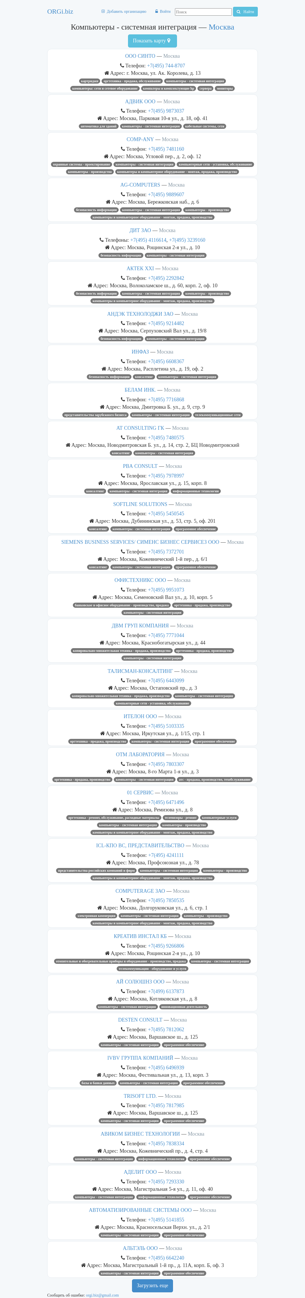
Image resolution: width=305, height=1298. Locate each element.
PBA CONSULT (140, 466)
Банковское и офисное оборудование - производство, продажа (122, 605)
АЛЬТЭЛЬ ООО (140, 1248)
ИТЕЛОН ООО (140, 716)
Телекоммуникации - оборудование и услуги (152, 968)
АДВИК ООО (140, 101)
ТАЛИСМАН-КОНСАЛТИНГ (140, 671)
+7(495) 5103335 (166, 726)
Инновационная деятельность (184, 1006)
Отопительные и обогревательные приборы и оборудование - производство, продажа (121, 961)
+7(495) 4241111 (166, 855)
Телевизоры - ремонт (181, 817)
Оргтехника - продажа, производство (202, 605)
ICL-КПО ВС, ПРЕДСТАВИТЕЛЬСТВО (140, 845)
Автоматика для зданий (99, 126)
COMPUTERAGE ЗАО (140, 891)
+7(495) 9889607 (166, 194)
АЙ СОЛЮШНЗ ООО (140, 981)
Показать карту (151, 40)
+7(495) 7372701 (166, 551)
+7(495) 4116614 (148, 240)
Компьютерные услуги (219, 817)
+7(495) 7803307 (166, 764)
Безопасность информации (96, 210)
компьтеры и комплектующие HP (168, 88)
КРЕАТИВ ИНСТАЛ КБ (140, 936)
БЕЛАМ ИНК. (140, 389)
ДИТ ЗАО (140, 230)
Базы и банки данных (98, 1083)
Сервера (205, 88)
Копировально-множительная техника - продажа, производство (121, 650)
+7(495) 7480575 (166, 437)
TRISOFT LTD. (140, 1096)
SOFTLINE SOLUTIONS (140, 504)
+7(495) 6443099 (166, 680)
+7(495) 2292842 (166, 278)
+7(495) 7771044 (166, 635)
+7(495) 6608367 (166, 361)
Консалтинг (144, 377)
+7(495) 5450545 (166, 513)
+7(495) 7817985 (166, 1105)
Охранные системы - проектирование (81, 164)
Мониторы (225, 88)
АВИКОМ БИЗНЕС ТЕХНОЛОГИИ (140, 1133)
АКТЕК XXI (140, 268)
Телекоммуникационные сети (218, 415)
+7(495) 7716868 (166, 399)
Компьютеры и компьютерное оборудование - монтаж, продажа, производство (177, 171)
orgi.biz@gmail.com (102, 1295)
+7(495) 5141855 (166, 1219)
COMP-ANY (140, 139)
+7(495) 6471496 (166, 802)
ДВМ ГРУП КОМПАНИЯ (140, 625)
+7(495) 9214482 (166, 323)
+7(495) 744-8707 (166, 65)
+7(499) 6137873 (166, 991)
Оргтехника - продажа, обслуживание (132, 81)
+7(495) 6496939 (166, 1067)
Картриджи (89, 81)
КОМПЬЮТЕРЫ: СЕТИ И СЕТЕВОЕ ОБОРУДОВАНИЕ (105, 88)
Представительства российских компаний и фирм (96, 870)
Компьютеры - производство (90, 171)
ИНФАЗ (140, 351)
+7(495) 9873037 (166, 110)
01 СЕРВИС (140, 792)
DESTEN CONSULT (140, 1019)
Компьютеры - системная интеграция (195, 81)
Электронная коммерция (96, 915)
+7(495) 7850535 (166, 900)
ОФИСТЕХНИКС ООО (140, 580)
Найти (245, 12)
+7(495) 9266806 (166, 945)
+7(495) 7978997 (166, 475)
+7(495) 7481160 (166, 149)
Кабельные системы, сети (204, 126)
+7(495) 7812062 (166, 1029)
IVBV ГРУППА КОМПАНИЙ (140, 1058)
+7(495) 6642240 (166, 1257)
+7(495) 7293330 (166, 1181)
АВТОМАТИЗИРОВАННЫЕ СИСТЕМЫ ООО (140, 1210)
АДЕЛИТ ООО (140, 1172)
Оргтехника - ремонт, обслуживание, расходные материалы (113, 817)
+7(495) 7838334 (166, 1143)
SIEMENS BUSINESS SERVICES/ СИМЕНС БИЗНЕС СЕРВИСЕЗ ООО (140, 542)
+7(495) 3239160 (187, 240)
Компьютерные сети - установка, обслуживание (215, 164)
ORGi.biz (60, 11)
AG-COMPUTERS (140, 184)
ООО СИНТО (140, 56)
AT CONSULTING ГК (140, 428)
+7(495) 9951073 (166, 589)
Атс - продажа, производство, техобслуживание (215, 779)
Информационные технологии (196, 491)
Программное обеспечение (196, 529)
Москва (221, 27)
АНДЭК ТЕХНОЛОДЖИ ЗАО (140, 314)
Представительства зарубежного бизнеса (95, 415)
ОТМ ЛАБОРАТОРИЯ (140, 754)
